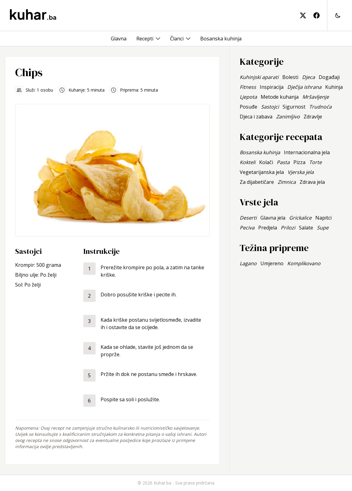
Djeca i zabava (256, 116)
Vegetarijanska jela (262, 172)
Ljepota (248, 96)
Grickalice (300, 217)
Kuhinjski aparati (259, 77)
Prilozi (288, 227)
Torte (315, 162)
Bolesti (290, 77)
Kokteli (247, 162)
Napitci (323, 217)
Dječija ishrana (304, 87)
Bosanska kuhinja (221, 38)
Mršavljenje (315, 96)
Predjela (267, 227)
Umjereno (272, 263)
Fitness (248, 87)
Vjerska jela (301, 172)
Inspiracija (272, 87)
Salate (306, 227)
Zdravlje (313, 116)
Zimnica (287, 182)
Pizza (299, 162)
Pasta (283, 162)
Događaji (329, 77)
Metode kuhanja (280, 96)
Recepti (144, 38)
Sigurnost (294, 106)
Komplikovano (304, 263)
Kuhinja (334, 87)
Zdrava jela (312, 182)
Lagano (248, 263)
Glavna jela (272, 217)
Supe (323, 227)
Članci (177, 38)
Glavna (118, 38)
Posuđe (248, 106)
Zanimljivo (288, 116)
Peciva (247, 227)
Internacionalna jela (307, 152)
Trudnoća (320, 106)
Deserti (248, 217)
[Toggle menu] (158, 38)
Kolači (266, 162)
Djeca (308, 77)
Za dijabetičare (257, 182)
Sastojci (270, 106)
